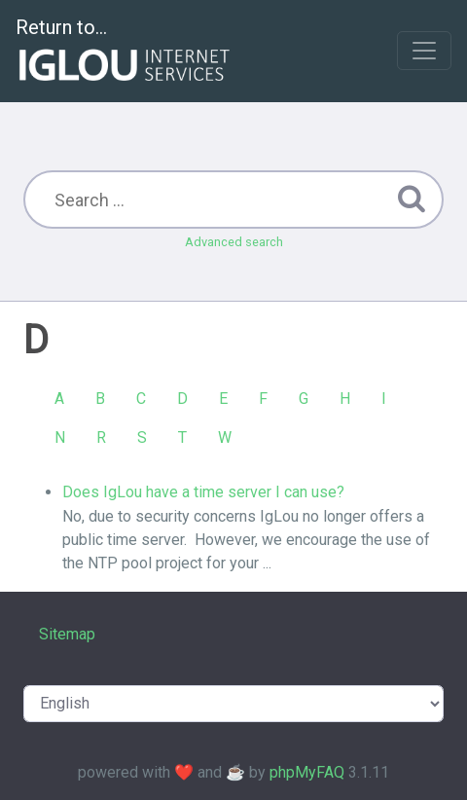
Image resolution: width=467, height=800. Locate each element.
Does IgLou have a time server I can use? (203, 492)
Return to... (125, 52)
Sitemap (67, 634)
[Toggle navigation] (424, 50)
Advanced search (234, 242)
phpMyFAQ (306, 772)
